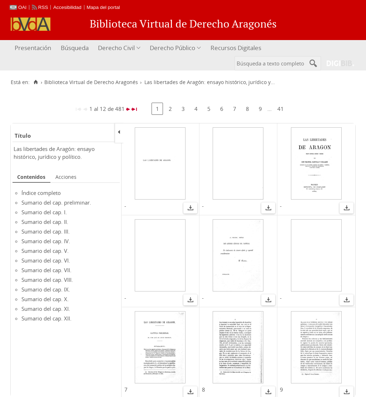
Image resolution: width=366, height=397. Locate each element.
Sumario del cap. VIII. (47, 279)
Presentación (33, 48)
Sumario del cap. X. (45, 299)
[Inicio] (36, 82)
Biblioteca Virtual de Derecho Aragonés (91, 82)
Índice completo (41, 192)
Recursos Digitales (236, 48)
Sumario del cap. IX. (45, 289)
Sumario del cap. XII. (46, 318)
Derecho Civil (116, 48)
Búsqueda (75, 48)
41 (280, 108)
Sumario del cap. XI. (45, 308)
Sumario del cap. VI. (45, 260)
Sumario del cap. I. (44, 212)
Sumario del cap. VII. (46, 270)
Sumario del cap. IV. (45, 241)
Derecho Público (172, 48)
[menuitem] (34, 48)
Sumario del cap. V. (45, 250)
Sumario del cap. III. (45, 231)
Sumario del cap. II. (44, 221)
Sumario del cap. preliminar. (56, 202)
